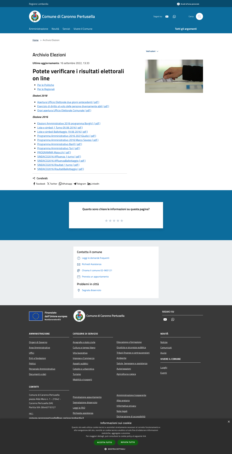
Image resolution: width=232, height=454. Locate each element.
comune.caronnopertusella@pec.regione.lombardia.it (56, 418)
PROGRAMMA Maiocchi (54, 152)
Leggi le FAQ (79, 407)
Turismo (77, 374)
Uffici (31, 353)
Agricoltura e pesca (126, 374)
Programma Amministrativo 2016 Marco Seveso (67, 140)
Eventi (163, 373)
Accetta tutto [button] (104, 442)
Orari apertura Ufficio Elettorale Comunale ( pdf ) (64, 110)
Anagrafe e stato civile (84, 342)
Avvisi (163, 353)
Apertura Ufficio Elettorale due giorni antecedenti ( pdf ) (68, 102)
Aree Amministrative (39, 347)
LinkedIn (93, 183)
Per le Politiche (45, 85)
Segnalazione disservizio (85, 402)
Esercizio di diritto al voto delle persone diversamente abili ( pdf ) (73, 106)
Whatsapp (65, 183)
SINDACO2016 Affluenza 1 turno (59, 157)
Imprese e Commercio (83, 358)
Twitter (51, 183)
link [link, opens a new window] (144, 436)
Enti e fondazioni (37, 358)
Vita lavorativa (80, 353)
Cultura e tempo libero (84, 347)
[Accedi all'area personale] (188, 3)
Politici (32, 363)
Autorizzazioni (124, 368)
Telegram (79, 183)
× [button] (229, 422)
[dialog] (116, 436)
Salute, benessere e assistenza (132, 363)
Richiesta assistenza (83, 413)
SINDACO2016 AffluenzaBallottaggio (61, 161)
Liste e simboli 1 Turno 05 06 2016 (60, 128)
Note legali (122, 411)
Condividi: (40, 178)
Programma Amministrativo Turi (58, 148)
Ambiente (121, 358)
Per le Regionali (46, 89)
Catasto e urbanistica (83, 369)
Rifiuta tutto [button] (128, 442)
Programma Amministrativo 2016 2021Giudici (66, 136)
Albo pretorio (123, 400)
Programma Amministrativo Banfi (59, 144)
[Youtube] (166, 16)
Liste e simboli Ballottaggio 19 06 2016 (62, 132)
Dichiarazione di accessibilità (131, 416)
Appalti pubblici (80, 363)
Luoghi (163, 367)
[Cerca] (199, 16)
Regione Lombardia (38, 4)
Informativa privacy (126, 406)
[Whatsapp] (173, 16)
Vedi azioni (152, 51)
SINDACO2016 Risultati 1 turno (58, 165)
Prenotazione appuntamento (87, 397)
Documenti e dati (37, 374)
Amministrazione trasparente (131, 395)
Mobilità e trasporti (82, 379)
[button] (116, 448)
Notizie (163, 342)
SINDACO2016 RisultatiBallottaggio (60, 169)
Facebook (39, 183)
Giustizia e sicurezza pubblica (131, 347)
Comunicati (166, 347)
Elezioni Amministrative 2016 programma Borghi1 (68, 123)
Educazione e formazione (129, 342)
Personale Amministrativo (42, 369)
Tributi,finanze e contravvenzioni (133, 352)
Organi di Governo (38, 342)
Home (35, 40)
